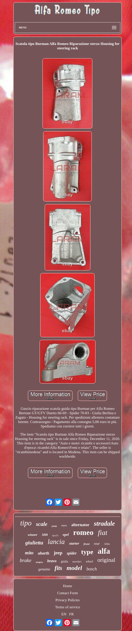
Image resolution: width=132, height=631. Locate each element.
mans (64, 525)
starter (74, 543)
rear (97, 544)
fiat (102, 532)
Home (67, 586)
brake (25, 560)
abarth (43, 553)
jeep (58, 552)
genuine (44, 569)
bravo (52, 561)
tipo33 (55, 535)
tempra (39, 562)
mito (29, 552)
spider (72, 553)
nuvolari (76, 561)
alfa (104, 551)
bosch (92, 568)
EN (63, 614)
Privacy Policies (67, 600)
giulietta (34, 543)
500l (45, 534)
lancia (56, 542)
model (74, 567)
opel (66, 534)
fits (58, 568)
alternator (80, 524)
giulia (64, 561)
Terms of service (67, 607)
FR (71, 614)
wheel (89, 561)
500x (107, 544)
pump (54, 526)
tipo (26, 523)
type (87, 551)
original (106, 560)
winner (32, 534)
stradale (104, 523)
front (87, 544)
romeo (83, 532)
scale (41, 524)
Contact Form (67, 593)
